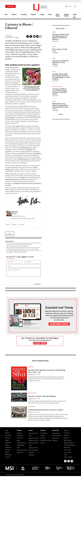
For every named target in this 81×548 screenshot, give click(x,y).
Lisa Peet (56, 41)
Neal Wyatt (31, 374)
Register (24, 257)
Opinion (7, 452)
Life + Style (16, 126)
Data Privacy (67, 447)
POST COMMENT (37, 284)
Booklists (19, 433)
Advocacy (7, 450)
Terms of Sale (67, 452)
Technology (24, 14)
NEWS (54, 32)
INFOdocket (8, 454)
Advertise (66, 435)
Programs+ (34, 14)
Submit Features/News (70, 445)
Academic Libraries (66, 15)
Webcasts (54, 440)
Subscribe (66, 438)
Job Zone (7, 457)
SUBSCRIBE (10, 6)
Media (18, 440)
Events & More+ (75, 16)
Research (42, 438)
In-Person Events (56, 435)
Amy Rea (56, 110)
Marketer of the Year (34, 440)
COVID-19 (8, 447)
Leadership (8, 442)
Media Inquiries (68, 440)
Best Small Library (33, 450)
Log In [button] (68, 6)
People (50, 14)
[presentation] (17, 280)
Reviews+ (14, 14)
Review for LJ (20, 452)
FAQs (65, 454)
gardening (14, 224)
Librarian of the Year (34, 438)
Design (42, 14)
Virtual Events (55, 438)
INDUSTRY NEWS (57, 86)
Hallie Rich (9, 36)
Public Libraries (58, 15)
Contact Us (67, 433)
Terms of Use (67, 450)
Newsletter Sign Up (69, 442)
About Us (66, 430)
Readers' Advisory (21, 443)
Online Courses (56, 433)
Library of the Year (33, 447)
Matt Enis (56, 52)
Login (18, 257)
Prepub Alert (20, 435)
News (6, 14)
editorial (8, 224)
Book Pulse (20, 438)
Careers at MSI (68, 457)
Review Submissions (22, 450)
